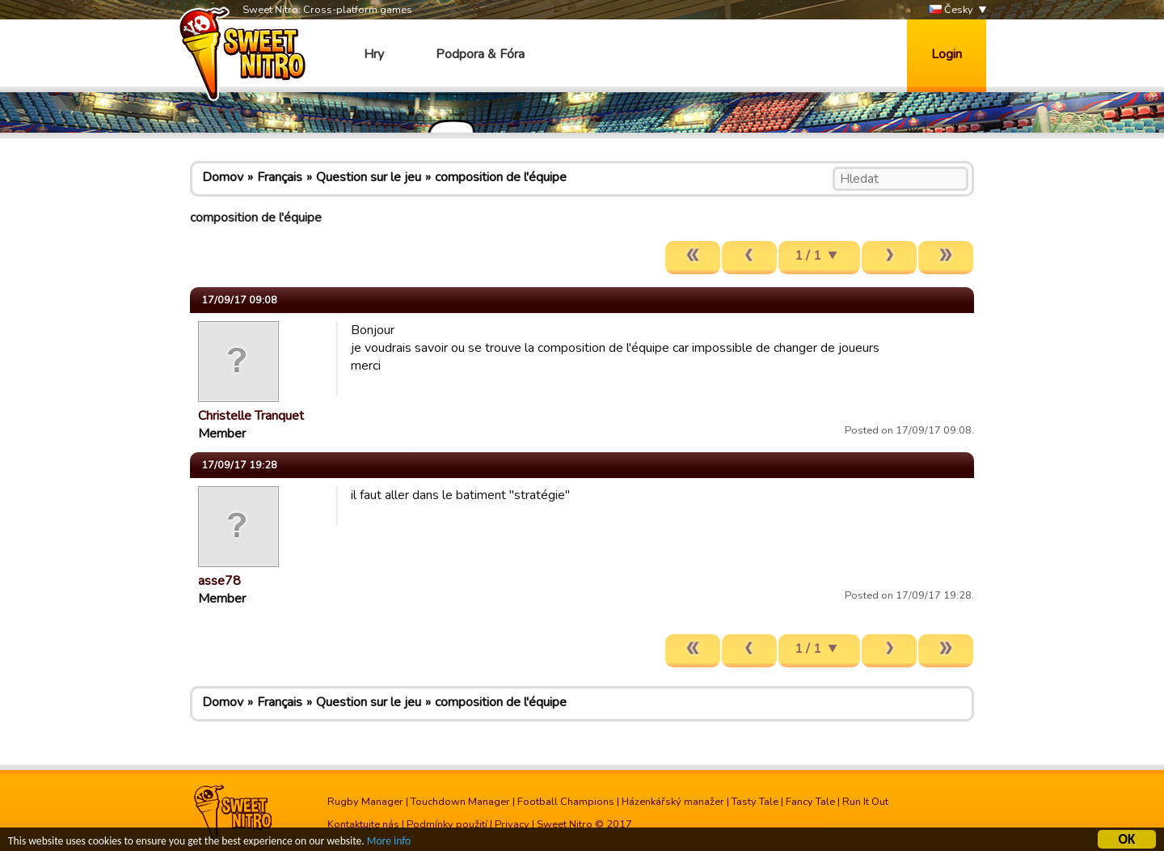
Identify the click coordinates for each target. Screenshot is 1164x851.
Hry (374, 54)
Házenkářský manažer (673, 801)
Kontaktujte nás (363, 824)
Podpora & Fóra (480, 54)
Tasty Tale (755, 801)
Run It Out (865, 801)
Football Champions (565, 801)
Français (279, 177)
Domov (222, 177)
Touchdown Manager (460, 801)
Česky (951, 10)
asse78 (219, 581)
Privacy (512, 824)
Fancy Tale (810, 801)
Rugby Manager (365, 801)
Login (946, 54)
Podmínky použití (447, 824)
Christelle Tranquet (251, 416)
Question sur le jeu (368, 177)
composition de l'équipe (501, 177)
